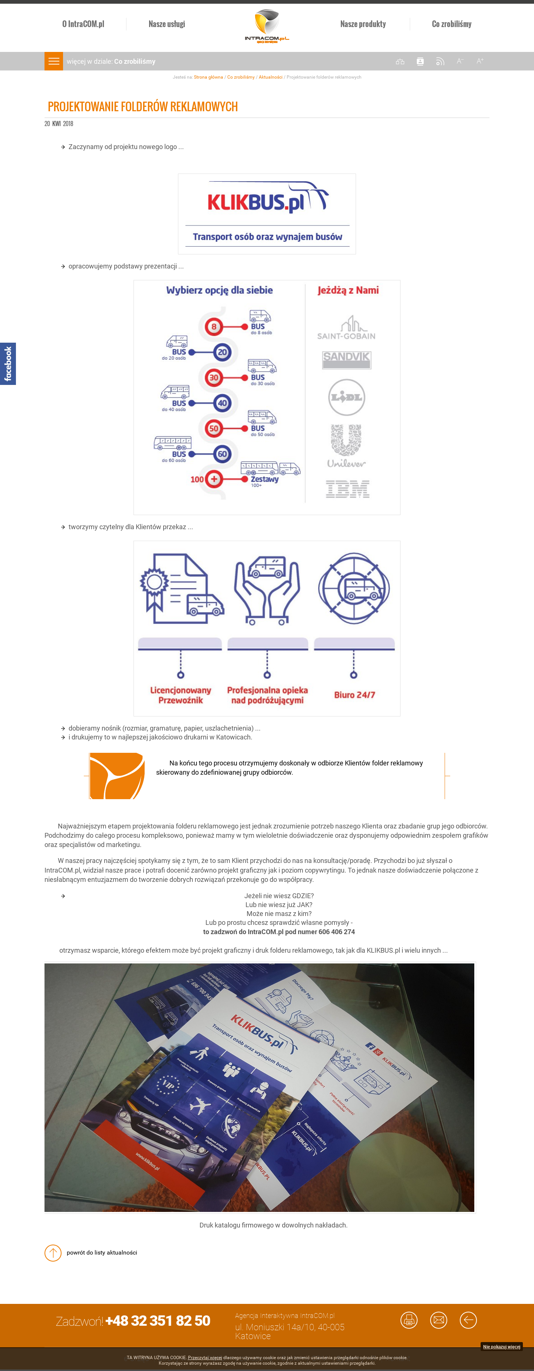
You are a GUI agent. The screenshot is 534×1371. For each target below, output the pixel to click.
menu (53, 61)
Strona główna (208, 77)
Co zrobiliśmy (241, 77)
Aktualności (271, 77)
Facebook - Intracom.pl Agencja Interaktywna (8, 364)
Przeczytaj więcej (205, 1357)
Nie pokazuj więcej (501, 1346)
